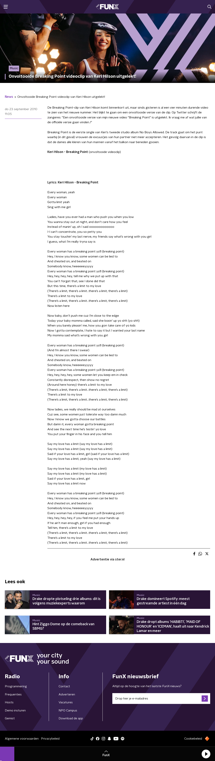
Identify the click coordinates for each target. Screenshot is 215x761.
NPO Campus (68, 710)
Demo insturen (15, 710)
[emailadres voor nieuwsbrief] (161, 698)
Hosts (9, 702)
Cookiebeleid (193, 738)
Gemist (10, 718)
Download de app (71, 718)
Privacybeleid (50, 738)
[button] (206, 754)
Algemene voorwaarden (22, 738)
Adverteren (67, 694)
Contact (64, 686)
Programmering (16, 686)
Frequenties (13, 694)
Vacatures (66, 702)
